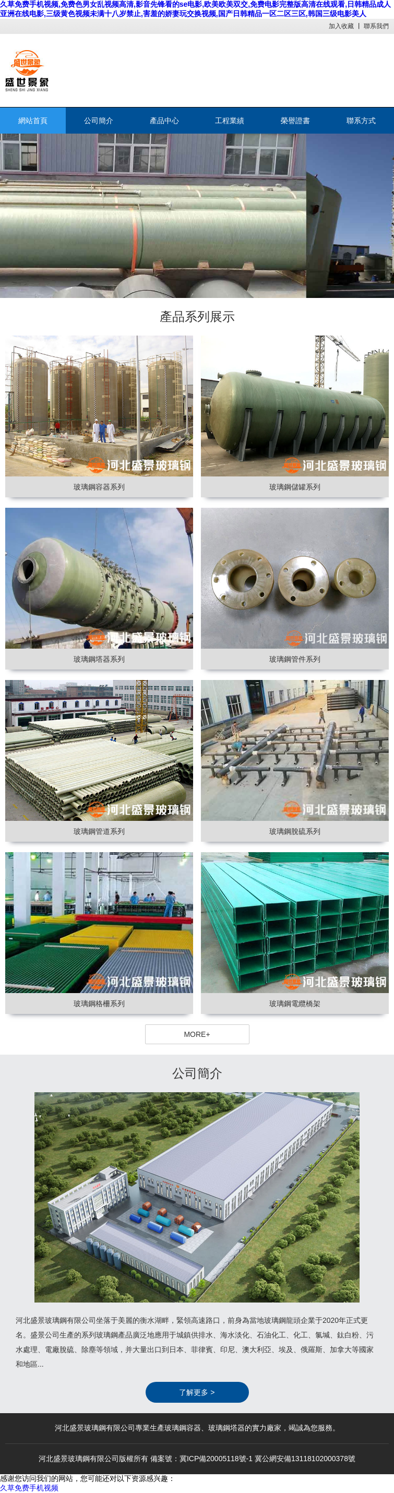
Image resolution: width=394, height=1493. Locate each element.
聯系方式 (361, 120)
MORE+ (197, 1034)
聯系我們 (376, 26)
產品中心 (164, 120)
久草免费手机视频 (29, 1488)
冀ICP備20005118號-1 (216, 1458)
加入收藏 (341, 26)
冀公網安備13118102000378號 (305, 1458)
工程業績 (229, 120)
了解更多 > (196, 1392)
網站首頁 (32, 120)
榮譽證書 (295, 120)
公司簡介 (98, 120)
